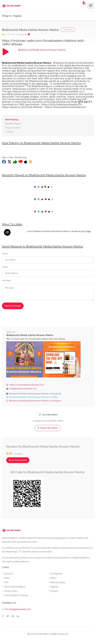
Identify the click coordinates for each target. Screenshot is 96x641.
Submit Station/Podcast (16, 595)
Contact (9, 132)
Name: (5, 253)
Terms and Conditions (14, 586)
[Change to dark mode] (84, 3)
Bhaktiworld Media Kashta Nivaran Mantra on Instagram (35, 401)
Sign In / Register (11, 16)
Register (54, 586)
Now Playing (11, 119)
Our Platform (56, 573)
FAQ (6, 582)
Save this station (48, 414)
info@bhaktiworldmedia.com (23, 388)
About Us (8, 573)
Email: (5, 267)
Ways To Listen (12, 127)
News (7, 578)
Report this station (47, 428)
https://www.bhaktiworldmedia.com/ (27, 385)
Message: (6, 280)
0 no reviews (22, 34)
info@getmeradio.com (20, 609)
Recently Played (13, 123)
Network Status (57, 582)
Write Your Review (18, 460)
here (89, 231)
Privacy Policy (11, 591)
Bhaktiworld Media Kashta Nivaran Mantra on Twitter (33, 397)
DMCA (53, 578)
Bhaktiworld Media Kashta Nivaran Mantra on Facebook (35, 393)
